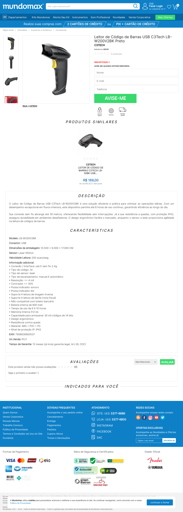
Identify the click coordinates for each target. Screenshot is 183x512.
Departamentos (17, 17)
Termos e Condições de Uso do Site (22, 433)
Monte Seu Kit (61, 17)
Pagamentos (54, 425)
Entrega (51, 421)
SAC (99, 437)
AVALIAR (167, 362)
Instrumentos (80, 17)
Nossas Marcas (11, 421)
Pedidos (51, 429)
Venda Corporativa (139, 17)
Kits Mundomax (41, 17)
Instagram (105, 425)
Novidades (119, 17)
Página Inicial (8, 30)
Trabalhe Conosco (13, 425)
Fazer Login (156, 6)
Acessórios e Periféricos (41, 30)
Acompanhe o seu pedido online (65, 412)
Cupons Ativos (55, 433)
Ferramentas (61, 30)
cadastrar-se (157, 9)
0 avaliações (116, 54)
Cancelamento (55, 416)
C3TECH (99, 45)
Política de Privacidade (15, 429)
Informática (22, 30)
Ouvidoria (8, 438)
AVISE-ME (115, 98)
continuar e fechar (159, 502)
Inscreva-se (169, 440)
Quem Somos (10, 412)
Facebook (104, 431)
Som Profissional (100, 17)
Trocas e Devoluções (58, 438)
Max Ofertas (165, 17)
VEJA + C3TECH (29, 106)
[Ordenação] (145, 362)
